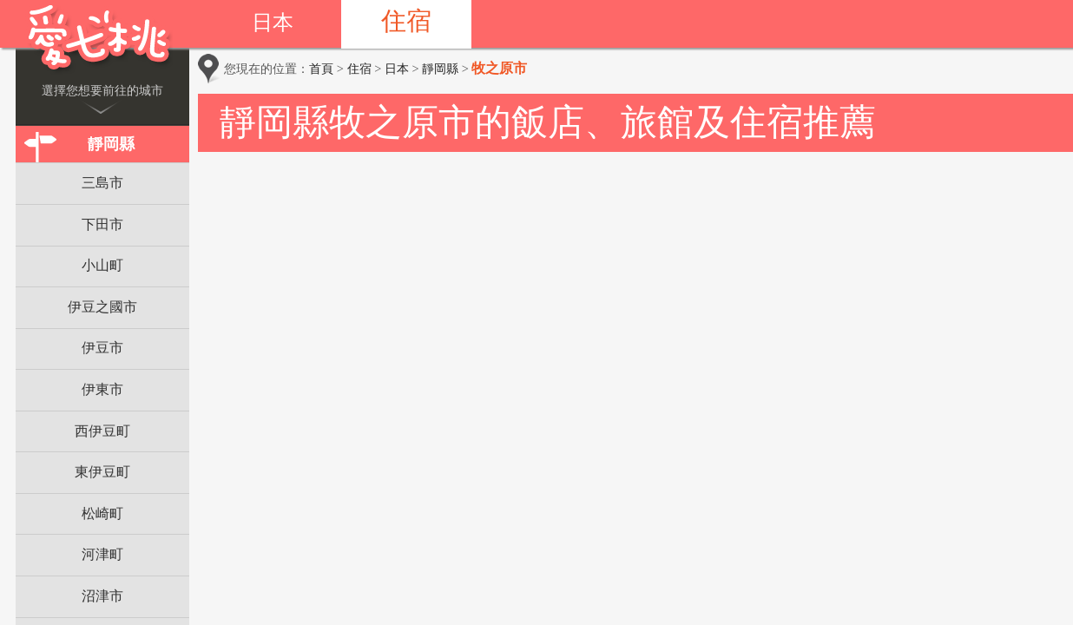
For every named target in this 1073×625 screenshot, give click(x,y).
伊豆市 (102, 347)
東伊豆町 (102, 471)
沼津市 (102, 596)
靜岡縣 (111, 144)
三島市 (102, 182)
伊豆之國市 (102, 306)
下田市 (102, 224)
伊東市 (102, 389)
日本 (272, 22)
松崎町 (102, 513)
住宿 (406, 21)
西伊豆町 (102, 431)
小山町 (102, 265)
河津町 (102, 554)
